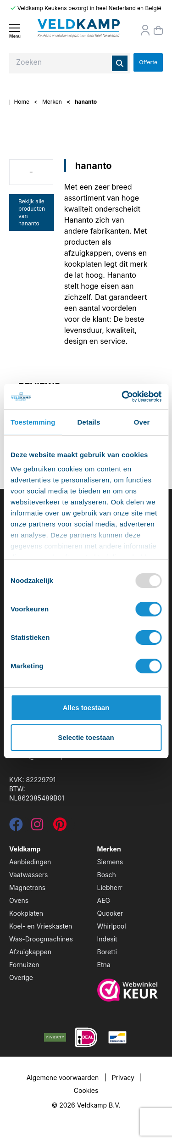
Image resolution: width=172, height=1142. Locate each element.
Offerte (148, 62)
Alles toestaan (86, 707)
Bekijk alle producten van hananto (31, 212)
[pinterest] (60, 827)
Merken (52, 101)
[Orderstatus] (145, 30)
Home (21, 101)
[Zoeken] (120, 63)
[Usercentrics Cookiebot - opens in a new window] (122, 397)
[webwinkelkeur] (130, 990)
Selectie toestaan (86, 737)
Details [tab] (88, 422)
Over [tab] (142, 422)
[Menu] (14, 31)
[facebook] (16, 827)
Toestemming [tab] (33, 422)
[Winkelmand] (158, 30)
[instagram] (37, 827)
